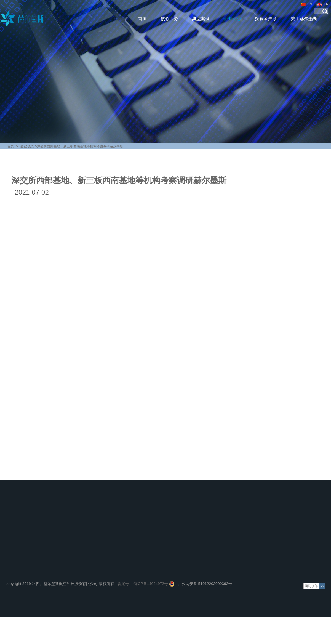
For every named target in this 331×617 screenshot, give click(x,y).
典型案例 (201, 18)
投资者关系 (266, 18)
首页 (142, 18)
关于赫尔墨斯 (304, 18)
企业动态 (232, 18)
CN (309, 4)
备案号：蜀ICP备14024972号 (143, 583)
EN (326, 4)
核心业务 (169, 18)
